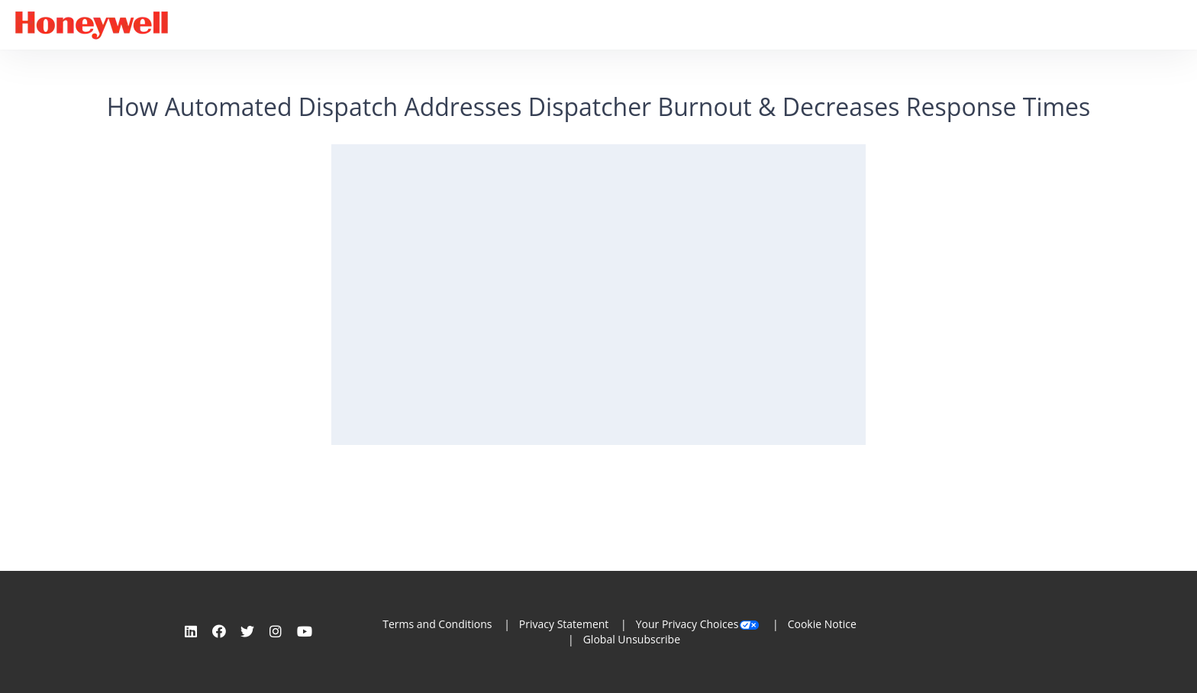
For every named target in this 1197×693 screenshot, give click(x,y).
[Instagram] (275, 631)
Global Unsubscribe (631, 639)
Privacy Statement (564, 624)
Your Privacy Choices (698, 624)
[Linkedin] (191, 631)
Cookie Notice (822, 624)
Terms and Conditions (437, 624)
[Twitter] (247, 631)
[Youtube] (304, 631)
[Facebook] (219, 631)
